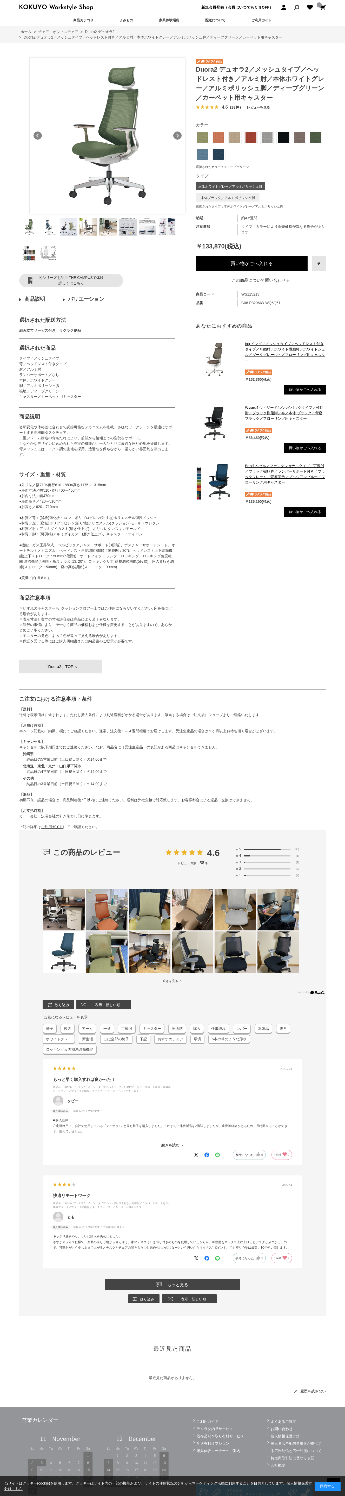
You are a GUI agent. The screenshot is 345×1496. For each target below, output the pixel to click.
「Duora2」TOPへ (60, 666)
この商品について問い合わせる (261, 280)
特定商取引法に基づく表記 (292, 1458)
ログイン (283, 7)
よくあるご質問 (283, 1421)
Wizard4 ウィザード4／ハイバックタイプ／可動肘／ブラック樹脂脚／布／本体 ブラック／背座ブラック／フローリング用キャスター (284, 413)
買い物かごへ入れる (252, 263)
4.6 (213, 853)
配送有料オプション (213, 1443)
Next (177, 136)
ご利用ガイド (261, 20)
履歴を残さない (313, 1391)
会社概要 (278, 1465)
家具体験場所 (169, 20)
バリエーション (86, 299)
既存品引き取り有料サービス (220, 1436)
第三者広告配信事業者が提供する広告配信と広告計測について (296, 1447)
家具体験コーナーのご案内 (218, 1451)
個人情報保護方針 (285, 1436)
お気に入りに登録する (319, 263)
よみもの (126, 20)
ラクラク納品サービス (215, 1429)
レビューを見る (258, 107)
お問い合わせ (282, 1429)
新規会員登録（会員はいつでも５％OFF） (237, 7)
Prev (38, 136)
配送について (215, 20)
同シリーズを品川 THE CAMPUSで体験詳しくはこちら (71, 280)
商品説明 (34, 299)
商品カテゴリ (83, 20)
